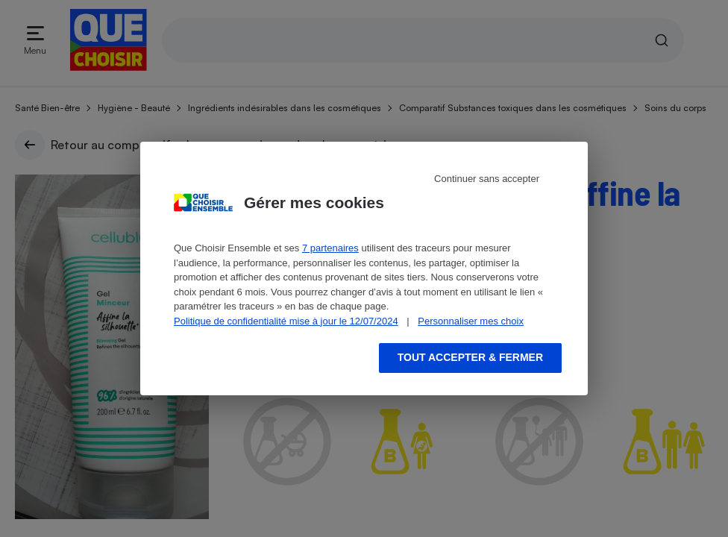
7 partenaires (330, 248)
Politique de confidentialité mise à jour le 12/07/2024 (286, 321)
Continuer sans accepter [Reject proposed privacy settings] (486, 178)
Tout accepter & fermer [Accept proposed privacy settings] (470, 357)
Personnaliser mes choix (471, 321)
